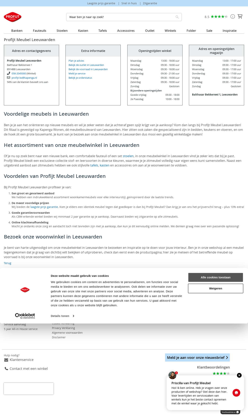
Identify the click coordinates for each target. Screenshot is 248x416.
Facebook (188, 298)
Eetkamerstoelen (135, 296)
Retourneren (12, 319)
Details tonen (60, 408)
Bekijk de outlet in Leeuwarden (86, 65)
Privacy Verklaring (75, 323)
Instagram (199, 298)
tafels (94, 165)
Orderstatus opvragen (18, 310)
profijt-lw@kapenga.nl (24, 77)
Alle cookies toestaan (215, 369)
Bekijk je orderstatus (80, 77)
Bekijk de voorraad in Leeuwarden (88, 69)
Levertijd (9, 315)
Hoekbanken (132, 310)
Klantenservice (22, 355)
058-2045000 (19, 73)
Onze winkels (72, 296)
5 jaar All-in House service (21, 329)
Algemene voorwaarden (79, 328)
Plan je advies (76, 60)
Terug (7, 263)
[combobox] (124, 17)
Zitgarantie (150, 3)
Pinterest (209, 298)
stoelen (128, 156)
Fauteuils (130, 315)
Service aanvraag (15, 324)
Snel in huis (129, 3)
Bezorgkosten (12, 301)
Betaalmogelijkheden (17, 305)
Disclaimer (71, 332)
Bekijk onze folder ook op (90, 306)
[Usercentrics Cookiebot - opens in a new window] (25, 408)
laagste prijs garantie (44, 207)
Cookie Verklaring (75, 318)
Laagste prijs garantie (101, 3)
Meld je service (77, 73)
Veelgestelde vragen (17, 296)
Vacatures (70, 301)
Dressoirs (130, 301)
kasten (104, 165)
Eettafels (129, 305)
